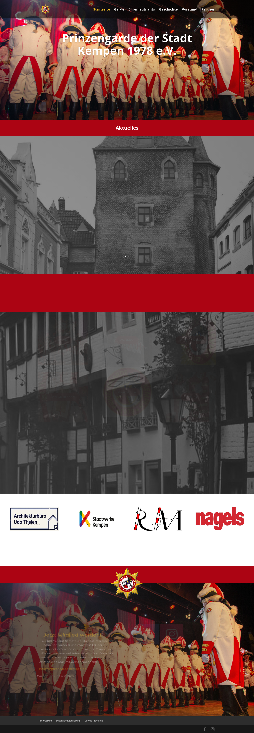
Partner (208, 9)
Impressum (46, 720)
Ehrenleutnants (141, 9)
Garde (119, 9)
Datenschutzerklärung (68, 720)
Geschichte (168, 9)
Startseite (101, 9)
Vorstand (189, 9)
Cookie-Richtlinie (94, 720)
